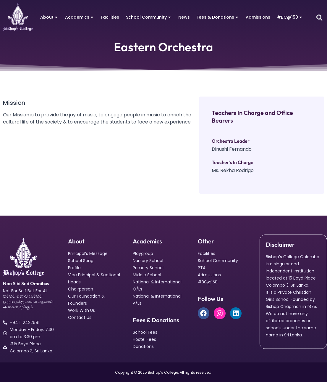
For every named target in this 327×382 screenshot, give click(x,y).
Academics (79, 17)
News (184, 17)
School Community (148, 17)
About (49, 17)
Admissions (258, 17)
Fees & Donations (218, 17)
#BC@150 (290, 17)
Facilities (110, 17)
